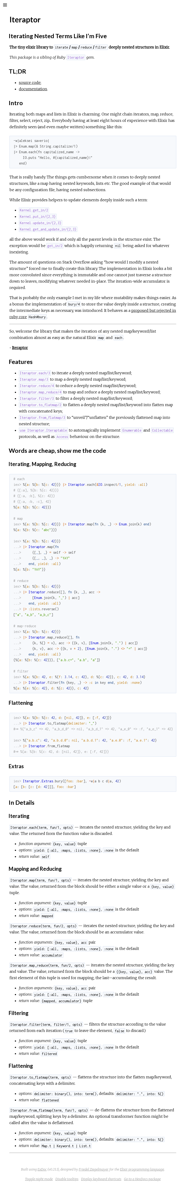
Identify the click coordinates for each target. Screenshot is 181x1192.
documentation (33, 89)
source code (30, 82)
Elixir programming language (142, 1169)
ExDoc (42, 1169)
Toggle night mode (39, 1179)
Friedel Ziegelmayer (94, 1169)
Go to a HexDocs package (142, 1179)
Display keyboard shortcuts (101, 1179)
